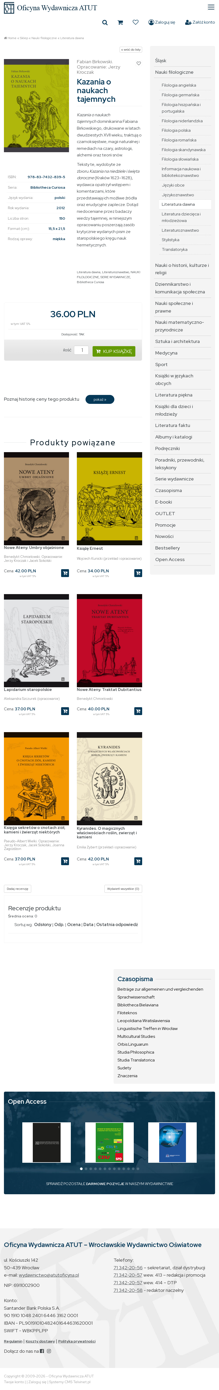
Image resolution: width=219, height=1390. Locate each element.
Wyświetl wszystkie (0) (123, 889)
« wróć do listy (131, 49)
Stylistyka (170, 239)
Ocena (74, 924)
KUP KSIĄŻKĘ (114, 351)
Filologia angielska (179, 85)
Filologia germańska (180, 95)
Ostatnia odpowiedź (117, 924)
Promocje (165, 525)
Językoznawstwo (178, 195)
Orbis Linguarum (132, 1044)
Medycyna (166, 353)
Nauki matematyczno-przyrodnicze (179, 326)
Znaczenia (127, 1076)
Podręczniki (167, 448)
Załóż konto (200, 22)
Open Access (170, 559)
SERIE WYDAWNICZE (115, 277)
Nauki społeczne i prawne (174, 307)
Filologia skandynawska (184, 149)
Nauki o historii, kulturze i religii (182, 269)
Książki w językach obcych (174, 379)
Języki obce (173, 185)
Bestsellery (167, 548)
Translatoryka (175, 249)
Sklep (24, 38)
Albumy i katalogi (173, 437)
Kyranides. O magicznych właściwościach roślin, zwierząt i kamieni (107, 833)
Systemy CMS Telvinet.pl (69, 1382)
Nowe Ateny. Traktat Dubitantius (109, 689)
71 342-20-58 (128, 1290)
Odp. (59, 924)
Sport (161, 364)
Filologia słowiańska (180, 159)
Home (12, 38)
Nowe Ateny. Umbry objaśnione (34, 547)
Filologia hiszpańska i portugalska (181, 108)
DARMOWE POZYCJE (105, 1183)
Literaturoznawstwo (115, 272)
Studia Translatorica (136, 1060)
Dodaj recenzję (17, 889)
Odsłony (42, 924)
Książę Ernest (90, 548)
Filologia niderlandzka (182, 121)
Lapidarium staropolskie (28, 689)
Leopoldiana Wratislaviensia (143, 1020)
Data (88, 924)
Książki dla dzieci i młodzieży (174, 410)
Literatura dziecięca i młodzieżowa (181, 217)
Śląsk (160, 60)
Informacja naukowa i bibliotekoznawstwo (181, 172)
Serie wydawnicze (174, 479)
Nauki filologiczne (44, 38)
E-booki (163, 502)
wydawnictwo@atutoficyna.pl (49, 1275)
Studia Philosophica (135, 1052)
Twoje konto (14, 1382)
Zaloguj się (161, 22)
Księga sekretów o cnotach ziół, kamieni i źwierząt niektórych (34, 830)
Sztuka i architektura (177, 341)
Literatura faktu (172, 425)
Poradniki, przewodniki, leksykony (180, 464)
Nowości (164, 536)
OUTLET (165, 513)
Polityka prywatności (76, 1341)
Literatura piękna (174, 395)
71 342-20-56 (128, 1268)
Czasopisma (168, 490)
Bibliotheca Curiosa (90, 282)
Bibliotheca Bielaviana (137, 1005)
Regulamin (13, 1341)
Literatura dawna (72, 38)
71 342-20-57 (128, 1275)
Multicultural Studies (136, 1036)
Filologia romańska (179, 140)
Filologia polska (176, 130)
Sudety (124, 1068)
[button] (81, 1168)
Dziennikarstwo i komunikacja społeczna (180, 288)
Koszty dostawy (40, 1341)
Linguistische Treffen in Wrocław (147, 1028)
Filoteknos (127, 1013)
